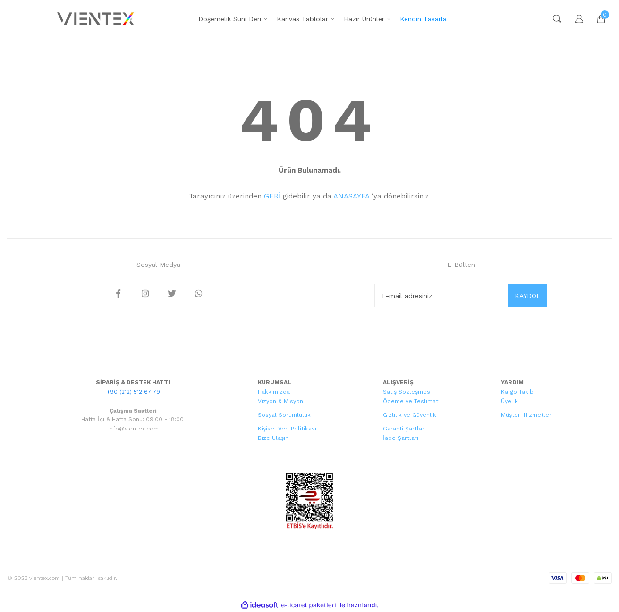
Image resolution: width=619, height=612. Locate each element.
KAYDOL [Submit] (528, 295)
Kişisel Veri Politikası (287, 428)
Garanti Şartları (404, 428)
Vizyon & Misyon (280, 401)
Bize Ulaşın (273, 438)
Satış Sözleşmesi (407, 392)
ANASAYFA (351, 196)
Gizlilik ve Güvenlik (409, 415)
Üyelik (509, 401)
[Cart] (596, 18)
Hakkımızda (274, 392)
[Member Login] (574, 18)
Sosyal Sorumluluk (284, 415)
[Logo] (96, 18)
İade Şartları (400, 438)
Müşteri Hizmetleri (527, 415)
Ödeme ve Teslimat (410, 401)
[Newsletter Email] (438, 295)
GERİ (272, 196)
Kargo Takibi (518, 392)
